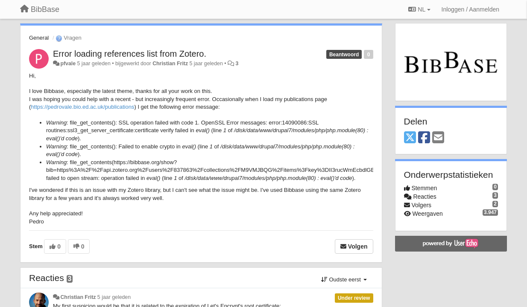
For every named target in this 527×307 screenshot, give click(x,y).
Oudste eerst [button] (344, 279)
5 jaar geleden (114, 297)
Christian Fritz (170, 64)
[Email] (438, 137)
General (39, 38)
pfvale (68, 64)
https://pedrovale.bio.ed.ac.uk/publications (82, 107)
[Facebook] (424, 137)
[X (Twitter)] (410, 137)
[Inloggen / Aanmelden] (470, 9)
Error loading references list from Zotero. (129, 53)
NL (419, 9)
